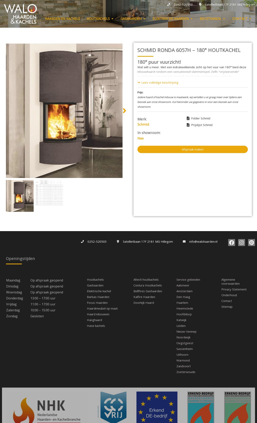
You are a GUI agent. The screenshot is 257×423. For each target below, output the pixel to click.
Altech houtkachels (146, 279)
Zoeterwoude (185, 372)
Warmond (183, 360)
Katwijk (181, 320)
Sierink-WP (162, 419)
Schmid (143, 124)
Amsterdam (184, 291)
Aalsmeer (182, 285)
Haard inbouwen (98, 314)
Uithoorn (182, 355)
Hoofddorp (184, 314)
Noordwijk (183, 337)
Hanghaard (94, 320)
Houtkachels (95, 279)
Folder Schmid (198, 118)
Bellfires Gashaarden (147, 291)
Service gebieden (188, 279)
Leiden (181, 326)
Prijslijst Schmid (199, 125)
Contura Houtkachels (147, 285)
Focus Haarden (97, 303)
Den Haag (183, 297)
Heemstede (184, 308)
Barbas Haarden (98, 297)
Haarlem (182, 303)
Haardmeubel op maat (102, 308)
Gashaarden (95, 285)
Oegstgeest (184, 343)
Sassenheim (184, 349)
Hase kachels (96, 326)
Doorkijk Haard (143, 303)
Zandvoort (183, 366)
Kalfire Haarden (144, 297)
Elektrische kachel (99, 291)
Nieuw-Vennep (186, 331)
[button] (4, 111)
